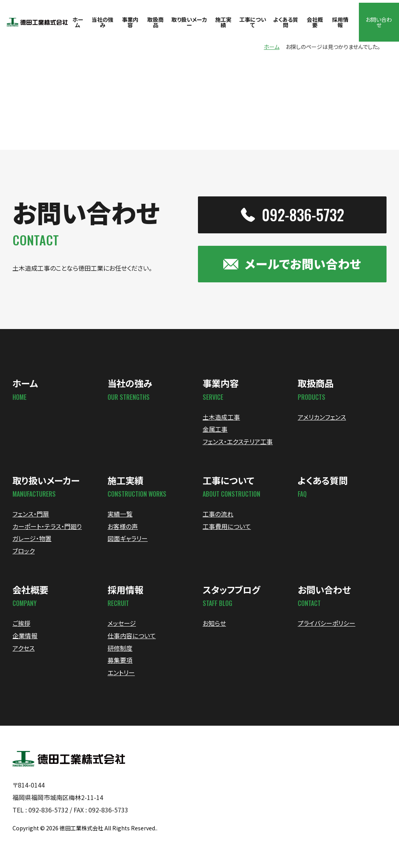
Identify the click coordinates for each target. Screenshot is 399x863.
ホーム (271, 48)
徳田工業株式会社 (81, 835)
